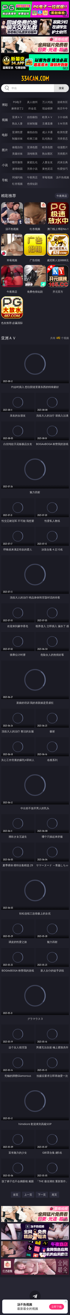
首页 (15, 1194)
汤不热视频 (62, 177)
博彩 (5, 105)
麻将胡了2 (17, 108)
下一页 (42, 1194)
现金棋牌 (47, 108)
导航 (5, 180)
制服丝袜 (17, 138)
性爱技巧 (62, 168)
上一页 (28, 1194)
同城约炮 (17, 177)
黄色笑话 (47, 168)
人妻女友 (47, 162)
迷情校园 (17, 168)
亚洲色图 (32, 147)
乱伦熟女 (47, 138)
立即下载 (56, 1306)
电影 (5, 135)
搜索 (61, 88)
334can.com (35, 78)
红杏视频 (17, 183)
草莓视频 (47, 177)
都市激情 (17, 162)
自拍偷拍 (32, 117)
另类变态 (62, 138)
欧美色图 (47, 147)
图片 (5, 150)
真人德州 (32, 102)
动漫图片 (62, 147)
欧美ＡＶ (47, 117)
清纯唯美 (32, 153)
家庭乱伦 (32, 162)
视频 (5, 120)
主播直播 (47, 123)
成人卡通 (47, 132)
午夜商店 (32, 177)
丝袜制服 (32, 123)
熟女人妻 (17, 123)
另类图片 (62, 153)
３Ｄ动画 (62, 117)
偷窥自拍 (17, 147)
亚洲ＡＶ (17, 117)
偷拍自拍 (32, 132)
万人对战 (47, 102)
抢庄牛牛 (62, 108)
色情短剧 (32, 183)
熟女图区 (47, 153)
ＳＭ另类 (62, 123)
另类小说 (32, 168)
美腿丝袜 (17, 153)
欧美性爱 (62, 132)
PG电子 (17, 102)
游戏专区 (62, 102)
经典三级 (32, 138)
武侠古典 (62, 162)
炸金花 (32, 108)
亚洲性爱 (17, 132)
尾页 (54, 1194)
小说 (5, 165)
